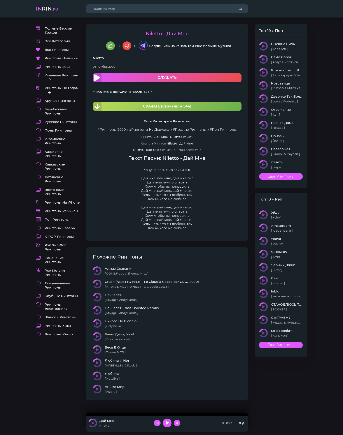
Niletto (98, 58)
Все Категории (57, 41)
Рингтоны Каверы (60, 228)
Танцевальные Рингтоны (57, 285)
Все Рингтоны (57, 50)
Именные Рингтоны (62, 75)
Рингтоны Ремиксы (61, 211)
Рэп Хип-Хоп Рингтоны (55, 247)
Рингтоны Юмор (59, 334)
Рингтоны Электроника (56, 306)
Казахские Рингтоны (54, 154)
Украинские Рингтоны (55, 141)
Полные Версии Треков (58, 30)
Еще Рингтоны (281, 176)
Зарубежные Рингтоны (56, 111)
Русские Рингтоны (61, 122)
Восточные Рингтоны (54, 192)
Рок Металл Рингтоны (55, 272)
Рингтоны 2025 (57, 67)
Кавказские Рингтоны (55, 166)
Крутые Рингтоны (60, 101)
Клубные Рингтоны (61, 296)
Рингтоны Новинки (61, 58)
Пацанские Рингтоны (54, 260)
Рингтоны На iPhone (62, 202)
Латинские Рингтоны (54, 179)
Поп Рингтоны (57, 219)
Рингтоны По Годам (62, 88)
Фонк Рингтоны (58, 130)
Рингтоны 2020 (113, 129)
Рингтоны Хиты (58, 326)
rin (47, 8)
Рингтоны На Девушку (150, 129)
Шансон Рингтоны (60, 317)
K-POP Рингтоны (59, 236)
